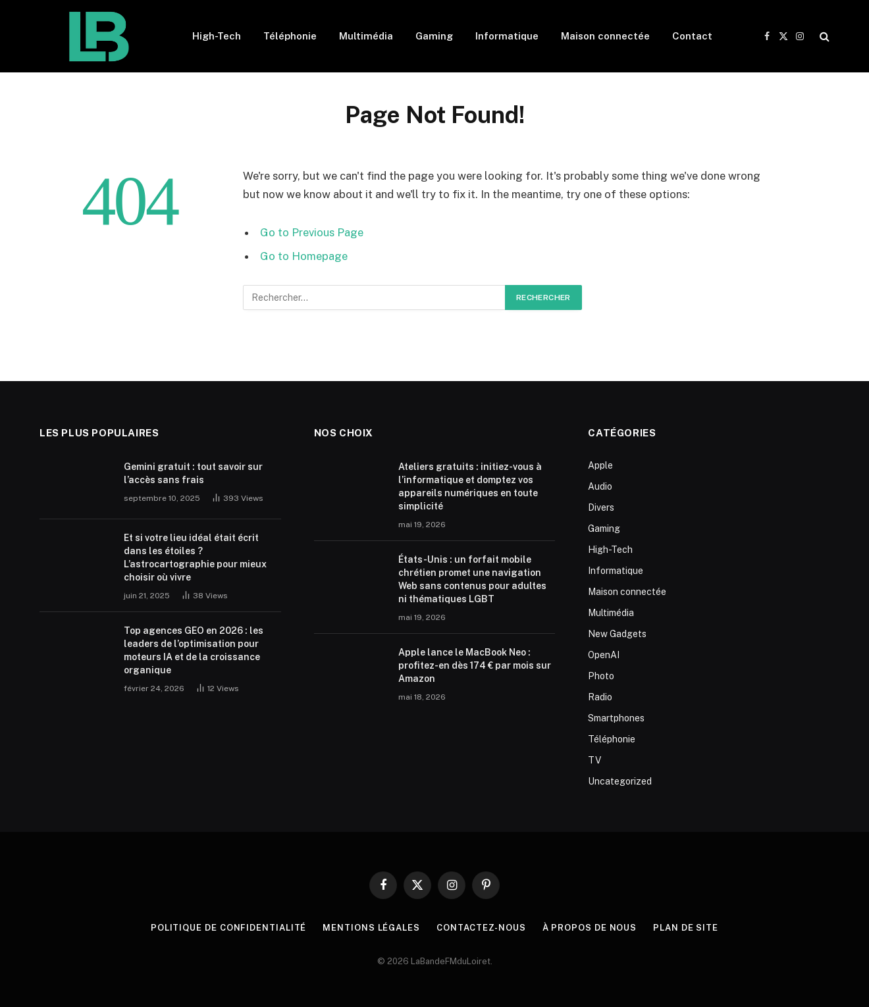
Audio (600, 486)
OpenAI (603, 655)
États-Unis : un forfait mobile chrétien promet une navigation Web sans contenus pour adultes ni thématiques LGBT (472, 579)
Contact (692, 35)
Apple (600, 465)
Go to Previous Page (311, 232)
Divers (601, 507)
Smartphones (616, 718)
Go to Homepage (304, 256)
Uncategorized (620, 781)
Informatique (507, 35)
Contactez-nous (481, 928)
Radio (600, 697)
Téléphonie (290, 35)
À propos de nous (589, 928)
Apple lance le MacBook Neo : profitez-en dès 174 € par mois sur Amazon (474, 665)
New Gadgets (617, 634)
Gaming (434, 35)
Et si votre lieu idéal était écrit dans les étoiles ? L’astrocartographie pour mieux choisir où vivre (195, 557)
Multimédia (366, 35)
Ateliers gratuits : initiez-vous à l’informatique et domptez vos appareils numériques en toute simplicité (470, 486)
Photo (601, 676)
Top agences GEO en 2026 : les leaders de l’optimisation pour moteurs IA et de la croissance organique (193, 650)
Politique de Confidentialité (228, 928)
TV (594, 760)
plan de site (685, 928)
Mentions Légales (371, 928)
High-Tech (216, 35)
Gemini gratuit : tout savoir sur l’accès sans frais (193, 473)
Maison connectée (605, 35)
